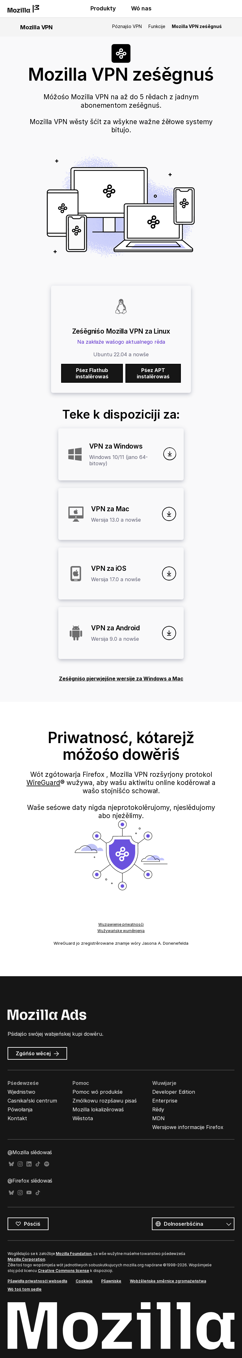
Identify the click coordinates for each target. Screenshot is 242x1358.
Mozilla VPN (36, 27)
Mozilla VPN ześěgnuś (197, 26)
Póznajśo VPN (127, 26)
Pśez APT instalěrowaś (153, 373)
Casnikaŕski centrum (32, 1100)
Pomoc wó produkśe (97, 1092)
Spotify (46, 1164)
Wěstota (82, 1118)
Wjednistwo (21, 1092)
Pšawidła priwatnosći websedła (37, 1281)
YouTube (29, 1193)
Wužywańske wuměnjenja (121, 930)
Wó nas (141, 8)
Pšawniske (111, 1281)
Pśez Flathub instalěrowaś (92, 373)
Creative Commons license (63, 1270)
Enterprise (164, 1100)
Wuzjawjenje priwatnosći (121, 924)
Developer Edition (173, 1092)
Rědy (158, 1109)
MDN (158, 1118)
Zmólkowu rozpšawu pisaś (104, 1100)
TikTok (38, 1164)
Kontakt (17, 1118)
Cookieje (84, 1281)
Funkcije (156, 26)
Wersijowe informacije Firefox (187, 1127)
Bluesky (11, 1164)
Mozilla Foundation (73, 1253)
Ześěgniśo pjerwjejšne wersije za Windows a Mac (121, 678)
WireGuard (43, 783)
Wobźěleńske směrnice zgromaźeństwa (168, 1281)
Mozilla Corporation (26, 1259)
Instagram (20, 1164)
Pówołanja (20, 1109)
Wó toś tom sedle (25, 1289)
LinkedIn (29, 1164)
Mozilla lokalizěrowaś (98, 1109)
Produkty (103, 8)
